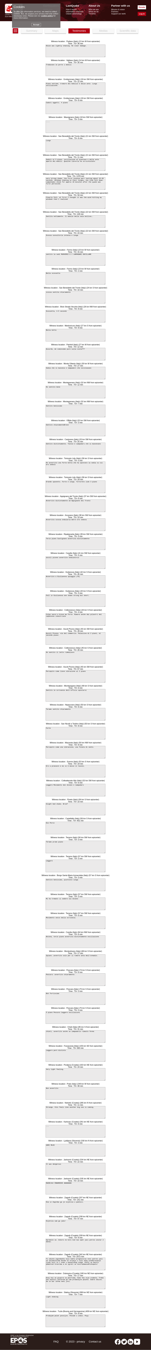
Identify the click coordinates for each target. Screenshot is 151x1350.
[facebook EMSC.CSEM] (118, 1341)
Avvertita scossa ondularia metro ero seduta (75, 524)
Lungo (75, 145)
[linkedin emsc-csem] (130, 1341)
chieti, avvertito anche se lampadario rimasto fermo (75, 1036)
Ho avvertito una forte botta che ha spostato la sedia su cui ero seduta (75, 468)
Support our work (118, 14)
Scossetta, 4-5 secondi (75, 316)
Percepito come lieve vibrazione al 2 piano (75, 676)
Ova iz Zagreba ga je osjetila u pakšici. (75, 1207)
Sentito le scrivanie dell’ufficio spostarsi (75, 695)
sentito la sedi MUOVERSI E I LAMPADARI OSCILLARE (75, 259)
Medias (103, 30)
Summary (31, 30)
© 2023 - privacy (75, 1341)
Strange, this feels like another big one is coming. (75, 1112)
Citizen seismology (74, 14)
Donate (142, 7)
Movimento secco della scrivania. (75, 923)
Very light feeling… (75, 1074)
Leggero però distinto (75, 1055)
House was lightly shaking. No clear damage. (75, 51)
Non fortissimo (75, 998)
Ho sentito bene (75, 392)
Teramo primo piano (75, 847)
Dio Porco (75, 828)
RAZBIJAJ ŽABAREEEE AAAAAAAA (75, 1188)
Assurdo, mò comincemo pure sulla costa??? (75, 354)
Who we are (94, 9)
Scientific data (128, 30)
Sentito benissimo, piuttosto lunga (75, 885)
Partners (114, 12)
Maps (55, 30)
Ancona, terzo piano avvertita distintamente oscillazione (75, 941)
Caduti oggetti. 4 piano (75, 107)
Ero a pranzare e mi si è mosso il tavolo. (75, 771)
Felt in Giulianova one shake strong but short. (75, 600)
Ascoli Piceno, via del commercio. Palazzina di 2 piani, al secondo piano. (75, 638)
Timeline (92, 14)
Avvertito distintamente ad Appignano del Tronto (75, 506)
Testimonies (79, 30)
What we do (94, 12)
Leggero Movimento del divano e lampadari (75, 790)
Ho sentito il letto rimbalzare (75, 657)
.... (75, 126)
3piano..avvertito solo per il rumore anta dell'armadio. (75, 960)
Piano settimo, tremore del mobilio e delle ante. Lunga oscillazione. (75, 89)
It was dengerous (75, 1169)
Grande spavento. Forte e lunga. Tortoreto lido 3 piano (75, 487)
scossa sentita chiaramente (75, 297)
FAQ (56, 1341)
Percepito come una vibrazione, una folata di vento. (75, 752)
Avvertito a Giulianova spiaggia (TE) (75, 581)
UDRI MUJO (75, 1150)
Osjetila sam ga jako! (75, 1226)
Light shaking (75, 1302)
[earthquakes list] (15, 30)
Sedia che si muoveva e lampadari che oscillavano (75, 373)
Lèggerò (75, 866)
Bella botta (75, 335)
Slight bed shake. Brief (75, 809)
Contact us (95, 1341)
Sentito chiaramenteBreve (75, 430)
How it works (71, 9)
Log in (142, 14)
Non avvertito (75, 1093)
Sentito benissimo (75, 411)
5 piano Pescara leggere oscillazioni (75, 1017)
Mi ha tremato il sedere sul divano (75, 904)
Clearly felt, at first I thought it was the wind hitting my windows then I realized (75, 202)
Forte (75, 733)
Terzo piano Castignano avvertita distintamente (75, 543)
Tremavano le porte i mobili (75, 70)
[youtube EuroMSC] (137, 1341)
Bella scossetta (75, 278)
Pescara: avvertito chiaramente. (75, 979)
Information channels (75, 12)
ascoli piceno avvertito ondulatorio (75, 562)
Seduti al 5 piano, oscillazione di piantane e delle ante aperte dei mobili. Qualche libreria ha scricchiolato (75, 164)
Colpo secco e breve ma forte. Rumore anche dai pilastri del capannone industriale (75, 619)
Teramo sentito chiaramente (75, 714)
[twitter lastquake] (124, 1341)
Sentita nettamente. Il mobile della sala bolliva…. (75, 221)
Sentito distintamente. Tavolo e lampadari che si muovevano (75, 449)
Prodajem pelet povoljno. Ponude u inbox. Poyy (75, 1321)
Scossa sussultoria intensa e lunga (75, 240)
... (75, 1131)
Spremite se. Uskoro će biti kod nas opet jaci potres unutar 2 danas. (75, 1245)
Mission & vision (118, 9)
